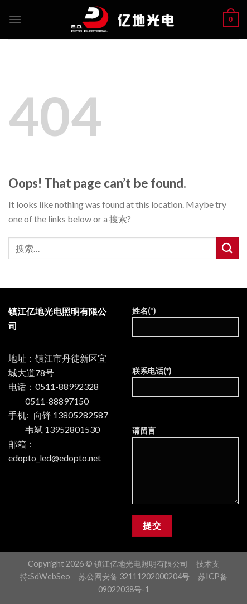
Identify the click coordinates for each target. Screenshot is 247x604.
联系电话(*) (185, 385)
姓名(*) (185, 325)
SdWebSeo (50, 576)
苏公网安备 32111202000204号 (134, 576)
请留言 (185, 469)
